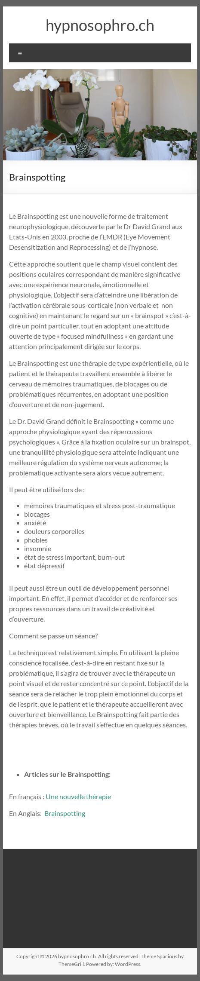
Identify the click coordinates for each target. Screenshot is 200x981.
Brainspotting (64, 813)
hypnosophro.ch (100, 24)
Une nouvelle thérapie (78, 796)
